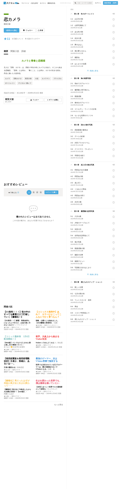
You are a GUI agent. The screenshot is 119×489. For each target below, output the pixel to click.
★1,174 (38, 391)
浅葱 (55, 323)
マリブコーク (22, 325)
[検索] (75, 3)
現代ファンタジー (50, 325)
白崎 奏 (51, 369)
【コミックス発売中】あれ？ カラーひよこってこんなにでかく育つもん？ (48, 314)
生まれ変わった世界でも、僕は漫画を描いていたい (48, 381)
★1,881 (6, 396)
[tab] (6, 51)
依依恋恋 (20, 367)
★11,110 (7, 370)
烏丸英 (60, 343)
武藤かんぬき (9, 394)
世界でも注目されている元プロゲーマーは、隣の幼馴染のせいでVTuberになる (49, 367)
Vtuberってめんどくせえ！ (46, 343)
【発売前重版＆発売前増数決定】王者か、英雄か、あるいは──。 (17, 361)
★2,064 (6, 327)
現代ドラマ (15, 327)
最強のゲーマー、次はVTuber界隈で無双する (47, 359)
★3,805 (38, 371)
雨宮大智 (7, 24)
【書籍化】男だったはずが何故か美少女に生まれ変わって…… (17, 383)
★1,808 (6, 349)
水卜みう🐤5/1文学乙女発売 (14, 347)
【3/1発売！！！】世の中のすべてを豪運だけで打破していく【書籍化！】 (17, 314)
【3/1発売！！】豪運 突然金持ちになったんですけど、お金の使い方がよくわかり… (17, 323)
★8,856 (38, 345)
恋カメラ (12, 19)
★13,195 (39, 325)
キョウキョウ (52, 389)
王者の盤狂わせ (9, 367)
